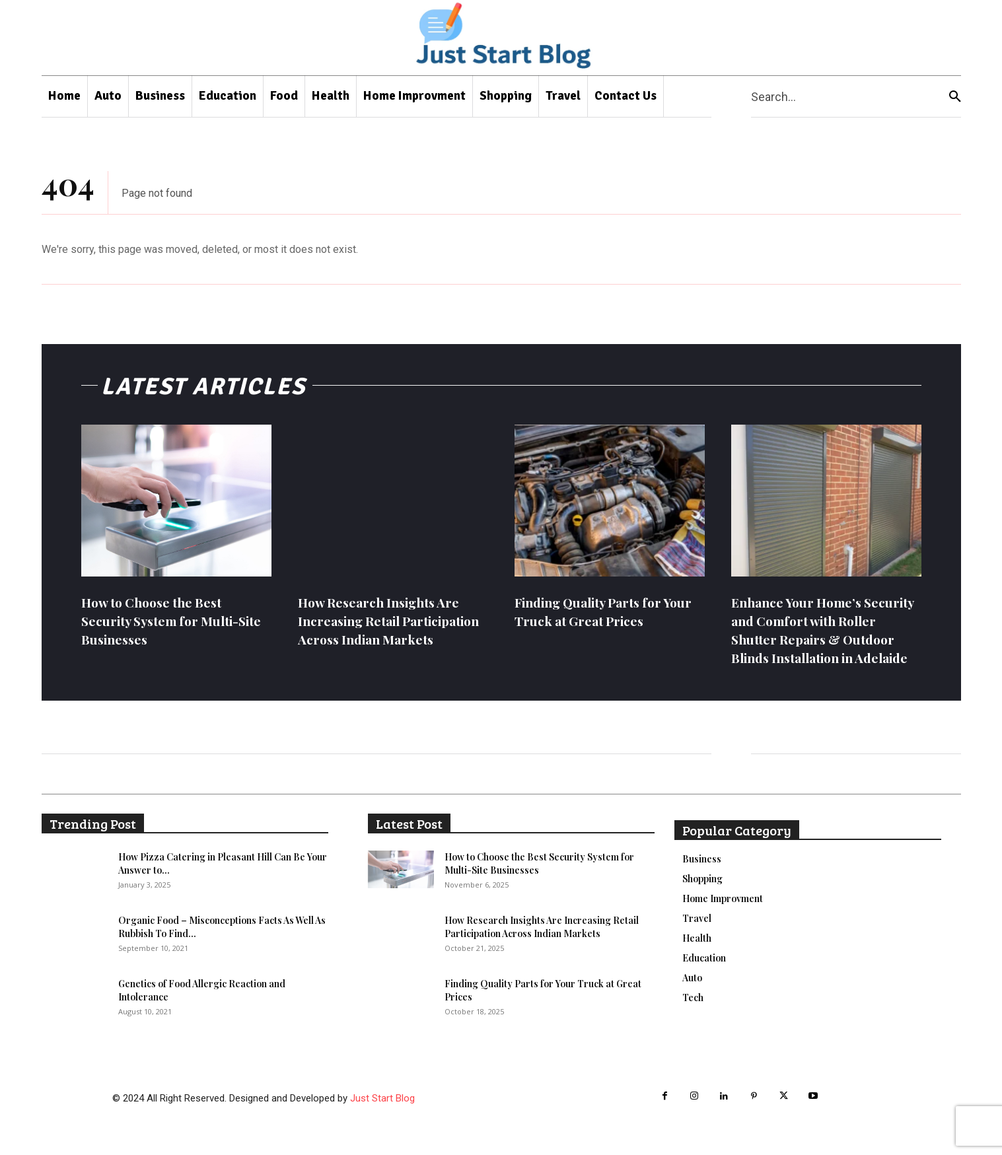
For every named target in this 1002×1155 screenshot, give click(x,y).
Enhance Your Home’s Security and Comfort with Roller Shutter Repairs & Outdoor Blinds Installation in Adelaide (819, 639)
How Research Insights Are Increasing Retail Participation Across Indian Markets (385, 629)
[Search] (955, 97)
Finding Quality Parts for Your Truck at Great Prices (599, 611)
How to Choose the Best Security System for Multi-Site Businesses (166, 620)
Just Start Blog (382, 1117)
